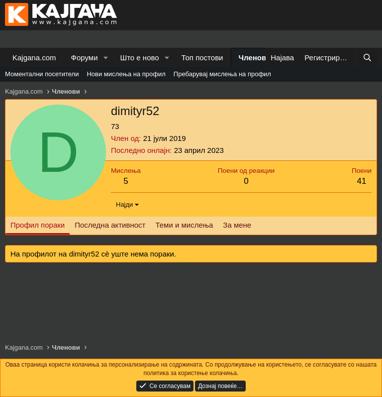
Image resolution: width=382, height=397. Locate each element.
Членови (255, 57)
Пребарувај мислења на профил (222, 74)
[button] (105, 57)
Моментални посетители (42, 74)
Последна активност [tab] (110, 225)
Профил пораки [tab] (37, 225)
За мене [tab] (237, 225)
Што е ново (139, 57)
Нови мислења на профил (126, 74)
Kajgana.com (34, 57)
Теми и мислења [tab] (184, 225)
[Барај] (367, 57)
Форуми (84, 57)
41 (362, 181)
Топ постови (202, 57)
